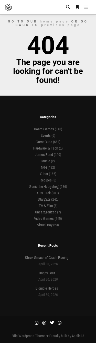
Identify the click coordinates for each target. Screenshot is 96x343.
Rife (15, 335)
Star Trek (44, 193)
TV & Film (46, 205)
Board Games (44, 129)
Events (46, 135)
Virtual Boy (44, 224)
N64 (44, 167)
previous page (61, 25)
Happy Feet (47, 273)
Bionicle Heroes (47, 288)
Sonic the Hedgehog (44, 186)
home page (54, 21)
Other (44, 173)
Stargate (44, 199)
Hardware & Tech (45, 148)
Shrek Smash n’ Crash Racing (47, 257)
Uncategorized (45, 212)
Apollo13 (78, 335)
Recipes (46, 180)
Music (45, 161)
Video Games (44, 218)
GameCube (44, 141)
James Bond (44, 154)
